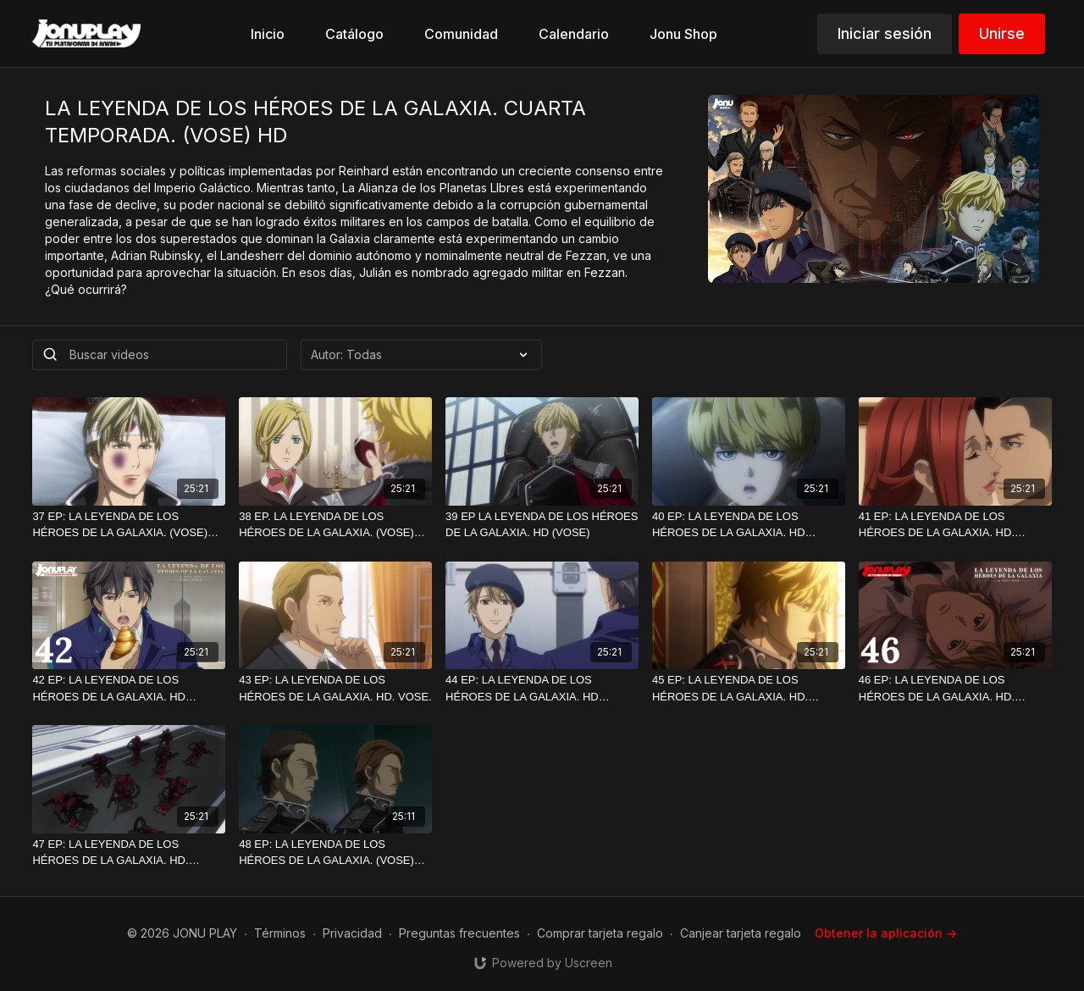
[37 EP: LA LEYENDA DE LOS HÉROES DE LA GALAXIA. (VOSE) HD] (128, 524)
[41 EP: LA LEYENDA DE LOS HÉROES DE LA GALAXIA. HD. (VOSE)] (955, 524)
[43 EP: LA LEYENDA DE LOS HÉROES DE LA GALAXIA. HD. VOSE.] (335, 688)
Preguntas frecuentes (459, 933)
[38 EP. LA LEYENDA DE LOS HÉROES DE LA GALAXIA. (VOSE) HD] (335, 524)
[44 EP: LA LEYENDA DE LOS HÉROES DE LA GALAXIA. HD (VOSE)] (542, 688)
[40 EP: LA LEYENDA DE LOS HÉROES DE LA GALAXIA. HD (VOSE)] (748, 524)
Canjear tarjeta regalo (740, 933)
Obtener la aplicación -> (886, 933)
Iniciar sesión (885, 33)
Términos (280, 933)
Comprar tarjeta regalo (600, 933)
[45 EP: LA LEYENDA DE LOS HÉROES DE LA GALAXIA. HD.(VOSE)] (748, 688)
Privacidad (352, 933)
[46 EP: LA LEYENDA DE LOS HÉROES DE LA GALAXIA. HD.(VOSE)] (955, 688)
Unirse (1002, 33)
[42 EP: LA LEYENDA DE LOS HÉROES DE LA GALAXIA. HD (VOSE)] (128, 688)
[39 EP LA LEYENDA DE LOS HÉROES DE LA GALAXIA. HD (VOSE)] (542, 524)
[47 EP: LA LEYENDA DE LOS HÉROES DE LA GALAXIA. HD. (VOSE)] (128, 852)
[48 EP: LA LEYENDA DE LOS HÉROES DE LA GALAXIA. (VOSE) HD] (335, 852)
